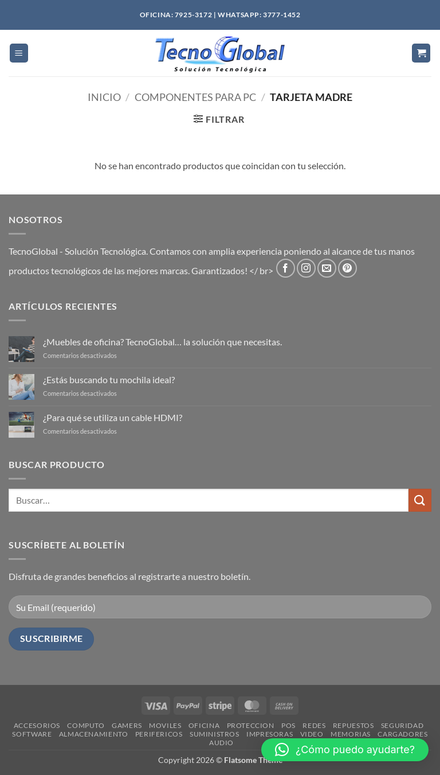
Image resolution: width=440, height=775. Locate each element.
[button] (19, 53)
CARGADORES (402, 734)
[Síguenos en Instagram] (306, 268)
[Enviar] (419, 500)
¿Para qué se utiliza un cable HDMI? (112, 417)
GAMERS (127, 725)
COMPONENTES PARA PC (195, 97)
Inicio (104, 97)
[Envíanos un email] (326, 268)
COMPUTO (85, 725)
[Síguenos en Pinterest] (347, 268)
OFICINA (203, 725)
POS (288, 725)
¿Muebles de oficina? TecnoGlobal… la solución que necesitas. (162, 341)
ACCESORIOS (37, 725)
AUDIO (221, 742)
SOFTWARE (32, 734)
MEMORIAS (351, 734)
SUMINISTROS (214, 734)
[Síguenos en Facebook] (285, 268)
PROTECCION (250, 725)
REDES (313, 725)
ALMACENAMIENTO (93, 734)
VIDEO (312, 734)
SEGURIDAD (402, 725)
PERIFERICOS (159, 734)
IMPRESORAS (269, 734)
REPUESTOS (353, 725)
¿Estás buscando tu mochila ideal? (109, 379)
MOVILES (165, 725)
